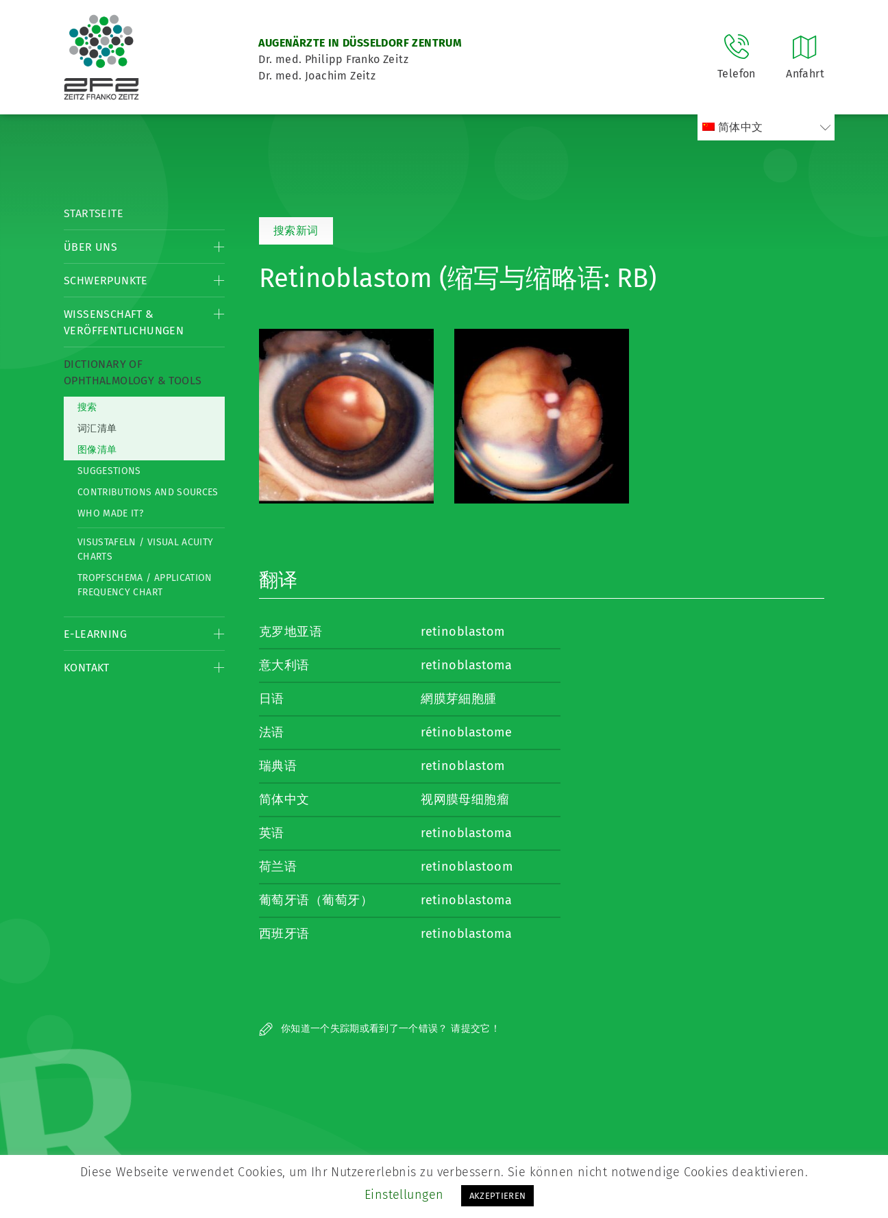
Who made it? (110, 513)
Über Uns (90, 246)
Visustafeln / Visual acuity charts (145, 549)
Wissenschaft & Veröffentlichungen (124, 322)
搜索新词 (296, 230)
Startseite (93, 213)
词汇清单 (96, 428)
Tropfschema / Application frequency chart (144, 585)
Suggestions (109, 471)
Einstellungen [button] (404, 1194)
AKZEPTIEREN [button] (497, 1196)
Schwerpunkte (106, 280)
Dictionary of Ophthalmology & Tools (132, 372)
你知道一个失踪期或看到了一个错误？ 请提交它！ (379, 1028)
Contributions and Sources (148, 492)
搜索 (87, 407)
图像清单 (96, 450)
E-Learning (95, 634)
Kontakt (87, 667)
